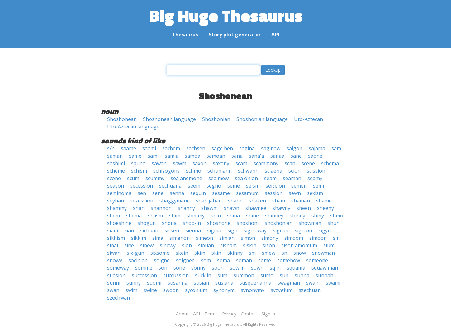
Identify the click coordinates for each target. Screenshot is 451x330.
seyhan (115, 200)
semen (299, 185)
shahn (235, 200)
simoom (293, 238)
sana (237, 155)
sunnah (324, 275)
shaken (257, 200)
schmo (193, 170)
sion (187, 245)
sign (232, 230)
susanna (178, 282)
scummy (154, 178)
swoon (171, 290)
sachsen (195, 148)
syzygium (281, 290)
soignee (185, 260)
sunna (302, 275)
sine (129, 245)
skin (216, 252)
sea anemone (186, 178)
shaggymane (174, 200)
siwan (114, 252)
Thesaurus (185, 34)
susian (201, 282)
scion (294, 170)
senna (177, 193)
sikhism (116, 238)
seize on (275, 185)
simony (269, 238)
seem (194, 185)
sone (179, 267)
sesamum (247, 193)
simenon (179, 238)
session (273, 193)
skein (182, 252)
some (264, 260)
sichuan (149, 230)
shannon (161, 208)
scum (133, 178)
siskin (249, 245)
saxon (199, 163)
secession (141, 185)
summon (244, 275)
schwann (248, 170)
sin (336, 238)
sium (329, 245)
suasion (116, 275)
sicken (171, 230)
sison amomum (299, 245)
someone (317, 260)
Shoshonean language (169, 119)
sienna (193, 230)
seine (233, 185)
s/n (111, 148)
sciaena (273, 170)
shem (113, 215)
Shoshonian (216, 119)
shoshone (218, 223)
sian (129, 230)
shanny (186, 208)
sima (157, 238)
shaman (300, 200)
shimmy (196, 215)
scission (316, 170)
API (275, 34)
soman (244, 260)
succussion (176, 275)
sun (284, 275)
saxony (221, 163)
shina (233, 215)
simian (227, 238)
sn (284, 252)
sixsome (159, 252)
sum (222, 275)
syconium (196, 290)
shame (324, 200)
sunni (113, 282)
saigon (294, 148)
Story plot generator (235, 34)
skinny (235, 252)
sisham (228, 245)
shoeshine (119, 223)
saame (128, 148)
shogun (147, 223)
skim (199, 252)
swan (113, 290)
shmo (336, 215)
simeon (204, 238)
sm (252, 252)
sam (336, 148)
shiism (155, 215)
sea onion (246, 178)
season (115, 185)
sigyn (324, 230)
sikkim (138, 238)
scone (114, 178)
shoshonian (278, 223)
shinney (274, 215)
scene (308, 163)
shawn (231, 208)
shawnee (255, 208)
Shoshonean (122, 119)
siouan (206, 245)
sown (257, 267)
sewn (295, 193)
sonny (198, 267)
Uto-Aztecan (308, 119)
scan (290, 163)
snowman (323, 252)
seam (270, 178)
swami (333, 282)
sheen (304, 208)
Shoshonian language (262, 119)
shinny (297, 215)
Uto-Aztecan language (133, 126)
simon (248, 238)
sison (269, 245)
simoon (318, 238)
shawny (281, 208)
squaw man (324, 267)
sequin (198, 193)
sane (296, 155)
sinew (147, 245)
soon (218, 267)
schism (139, 170)
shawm (209, 208)
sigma (214, 230)
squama (296, 267)
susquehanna (255, 282)
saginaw (270, 148)
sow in (237, 267)
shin (216, 215)
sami (153, 155)
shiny (317, 215)
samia (171, 155)
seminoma (119, 193)
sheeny (325, 208)
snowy (114, 260)
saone (315, 155)
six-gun (135, 252)
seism (252, 185)
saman (115, 155)
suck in (203, 275)
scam (241, 163)
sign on (303, 230)
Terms (211, 314)
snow (299, 252)
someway (118, 267)
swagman (289, 282)
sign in (280, 230)
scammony (266, 163)
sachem (171, 148)
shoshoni (248, 223)
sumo (266, 275)
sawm (179, 163)
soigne (162, 260)
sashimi (116, 163)
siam (112, 230)
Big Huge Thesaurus (225, 15)
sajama (317, 148)
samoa (192, 155)
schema (330, 163)
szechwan (118, 297)
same (135, 155)
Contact (249, 314)
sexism (315, 193)
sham (278, 200)
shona (169, 223)
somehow (288, 260)
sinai (112, 245)
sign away (255, 230)
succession (144, 275)
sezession (141, 200)
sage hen (222, 148)
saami (149, 148)
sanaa (277, 155)
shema (134, 215)
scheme (116, 170)
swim (131, 290)
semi (318, 185)
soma (223, 260)
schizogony (166, 170)
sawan (159, 163)
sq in (275, 267)
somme (143, 267)
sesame (221, 193)
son (163, 267)
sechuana (170, 185)
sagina (247, 148)
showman (310, 223)
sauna (138, 163)
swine (150, 290)
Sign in (268, 314)
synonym (224, 290)
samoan (216, 155)
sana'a (256, 155)
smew (268, 252)
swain (313, 282)
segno (214, 185)
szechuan (310, 290)
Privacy (229, 314)
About (182, 314)
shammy (117, 208)
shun (333, 223)
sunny (133, 282)
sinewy (168, 245)
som (206, 260)
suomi (154, 282)
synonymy (252, 290)
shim (174, 215)
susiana (224, 282)
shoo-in (192, 223)
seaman (292, 178)
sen (142, 193)
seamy (314, 178)
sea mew (218, 178)
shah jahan (209, 200)
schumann (219, 170)
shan (139, 208)
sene (158, 193)
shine (252, 215)
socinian (138, 260)
